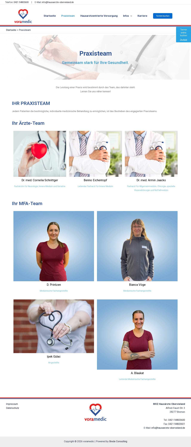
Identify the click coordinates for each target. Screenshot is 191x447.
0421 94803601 (176, 424)
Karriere (141, 15)
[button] (161, 16)
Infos (127, 16)
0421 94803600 (21, 2)
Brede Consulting (118, 441)
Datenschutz (12, 408)
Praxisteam (68, 15)
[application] (129, 16)
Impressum (12, 404)
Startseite (51, 15)
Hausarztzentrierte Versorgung (99, 15)
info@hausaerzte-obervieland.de (58, 2)
